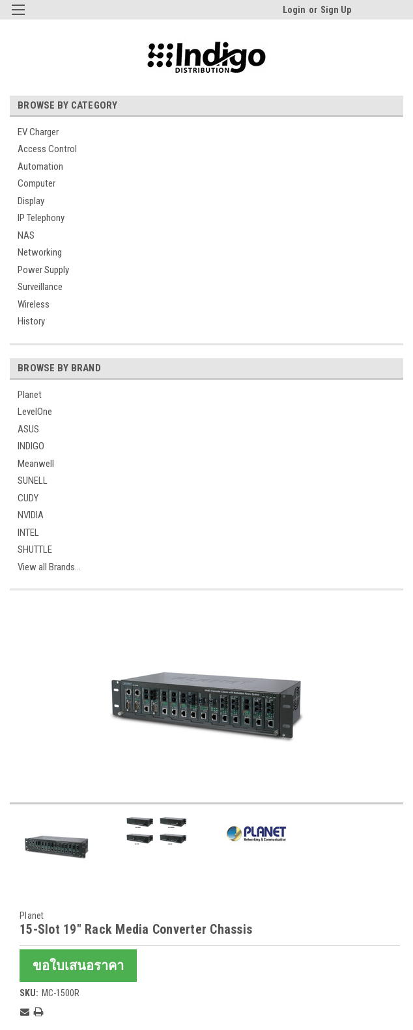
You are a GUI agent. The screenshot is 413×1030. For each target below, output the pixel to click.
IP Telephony (41, 218)
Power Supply (43, 270)
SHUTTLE (35, 549)
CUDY (28, 498)
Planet (30, 395)
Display (31, 201)
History (31, 321)
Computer (36, 183)
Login (294, 10)
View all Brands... (49, 567)
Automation (40, 166)
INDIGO (31, 446)
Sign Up (335, 10)
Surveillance (40, 287)
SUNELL (33, 480)
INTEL (28, 532)
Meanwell (36, 463)
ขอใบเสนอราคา (78, 965)
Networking (40, 252)
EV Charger (38, 132)
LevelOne (35, 411)
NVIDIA (31, 515)
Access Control (47, 149)
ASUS (28, 429)
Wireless (34, 304)
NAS (26, 235)
